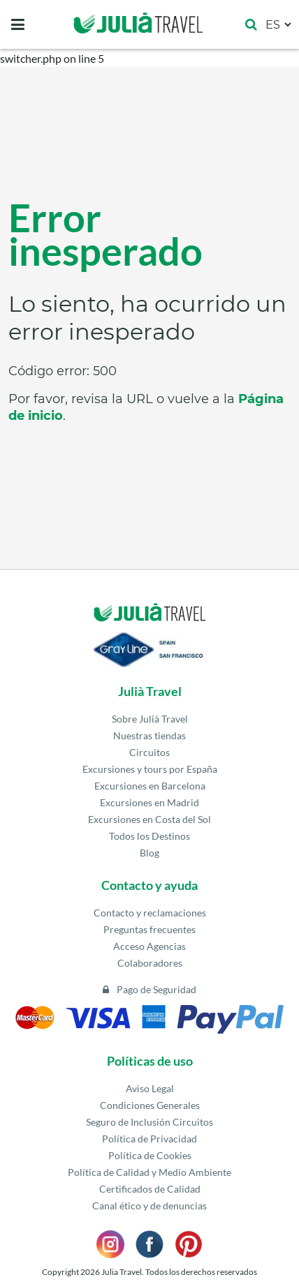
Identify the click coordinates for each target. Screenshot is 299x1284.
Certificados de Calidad (149, 1189)
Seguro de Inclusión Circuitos (149, 1122)
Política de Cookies (149, 1155)
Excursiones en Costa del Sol (149, 819)
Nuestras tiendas (149, 735)
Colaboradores (149, 963)
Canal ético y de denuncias (149, 1205)
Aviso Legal (150, 1088)
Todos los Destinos (149, 836)
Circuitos (149, 752)
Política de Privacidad (149, 1139)
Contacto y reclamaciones (150, 913)
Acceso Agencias (149, 946)
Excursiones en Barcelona (149, 786)
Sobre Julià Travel (150, 719)
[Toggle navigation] (18, 24)
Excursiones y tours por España (149, 769)
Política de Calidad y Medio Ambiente (149, 1172)
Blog (149, 853)
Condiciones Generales (150, 1105)
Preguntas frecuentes (149, 929)
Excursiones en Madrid (149, 802)
